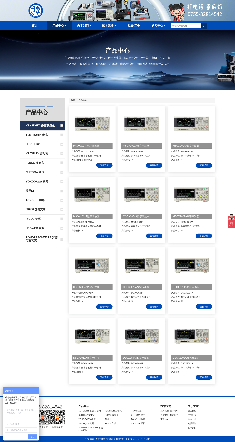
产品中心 (59, 25)
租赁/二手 (134, 25)
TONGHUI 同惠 (138, 419)
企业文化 (192, 419)
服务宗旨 (164, 411)
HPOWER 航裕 (138, 423)
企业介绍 (192, 411)
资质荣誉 (192, 423)
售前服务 (164, 415)
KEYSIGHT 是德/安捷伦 (89, 411)
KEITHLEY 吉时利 (86, 415)
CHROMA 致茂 (138, 415)
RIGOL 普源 (110, 423)
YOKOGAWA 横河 (86, 419)
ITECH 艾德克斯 (86, 423)
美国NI (108, 419)
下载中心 (164, 419)
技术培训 (174, 411)
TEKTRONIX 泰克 (113, 411)
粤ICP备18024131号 (134, 439)
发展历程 (192, 415)
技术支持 (109, 25)
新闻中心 (158, 25)
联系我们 (192, 427)
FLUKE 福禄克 (111, 415)
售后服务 (174, 415)
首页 (34, 25)
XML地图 (146, 439)
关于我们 (84, 25)
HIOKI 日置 (136, 411)
